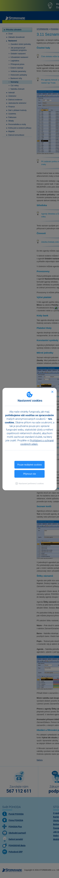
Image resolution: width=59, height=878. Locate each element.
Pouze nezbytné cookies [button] (29, 464)
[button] (29, 483)
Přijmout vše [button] (29, 473)
